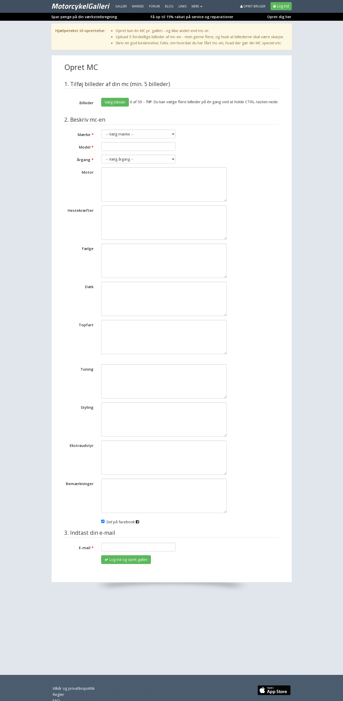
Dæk (89, 286)
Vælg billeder (115, 102)
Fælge (87, 248)
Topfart (86, 324)
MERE (197, 6)
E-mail (84, 547)
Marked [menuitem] (138, 6)
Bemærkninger (79, 483)
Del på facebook (120, 521)
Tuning (86, 369)
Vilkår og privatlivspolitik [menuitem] (74, 688)
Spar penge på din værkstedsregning (84, 16)
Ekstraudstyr (81, 445)
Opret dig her (279, 16)
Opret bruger (252, 6)
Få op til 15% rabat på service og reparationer (192, 16)
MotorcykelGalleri (80, 6)
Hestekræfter (80, 210)
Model (84, 147)
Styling (87, 407)
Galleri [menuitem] (121, 6)
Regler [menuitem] (58, 694)
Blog (169, 6)
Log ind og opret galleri (126, 559)
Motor (87, 172)
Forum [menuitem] (154, 6)
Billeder (86, 102)
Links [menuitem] (182, 6)
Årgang (83, 159)
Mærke (84, 134)
